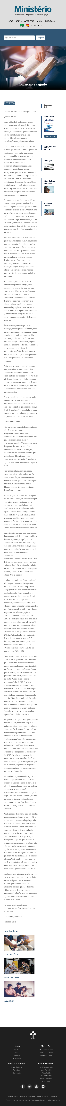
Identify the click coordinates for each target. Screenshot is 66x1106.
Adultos (16, 1050)
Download (50, 136)
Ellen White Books (46, 1076)
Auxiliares (16, 1056)
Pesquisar (40, 38)
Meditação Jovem (46, 1056)
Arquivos (29, 20)
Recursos (50, 20)
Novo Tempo (46, 1081)
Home (10, 20)
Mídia (39, 20)
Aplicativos (17, 1070)
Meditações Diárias (46, 1050)
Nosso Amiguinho (46, 1070)
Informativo (17, 1058)
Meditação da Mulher (46, 1053)
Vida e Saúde (46, 1073)
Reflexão (9, 103)
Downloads (17, 1073)
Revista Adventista (46, 1067)
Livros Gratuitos (16, 1067)
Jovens (16, 1053)
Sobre (19, 20)
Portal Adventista (46, 1079)
